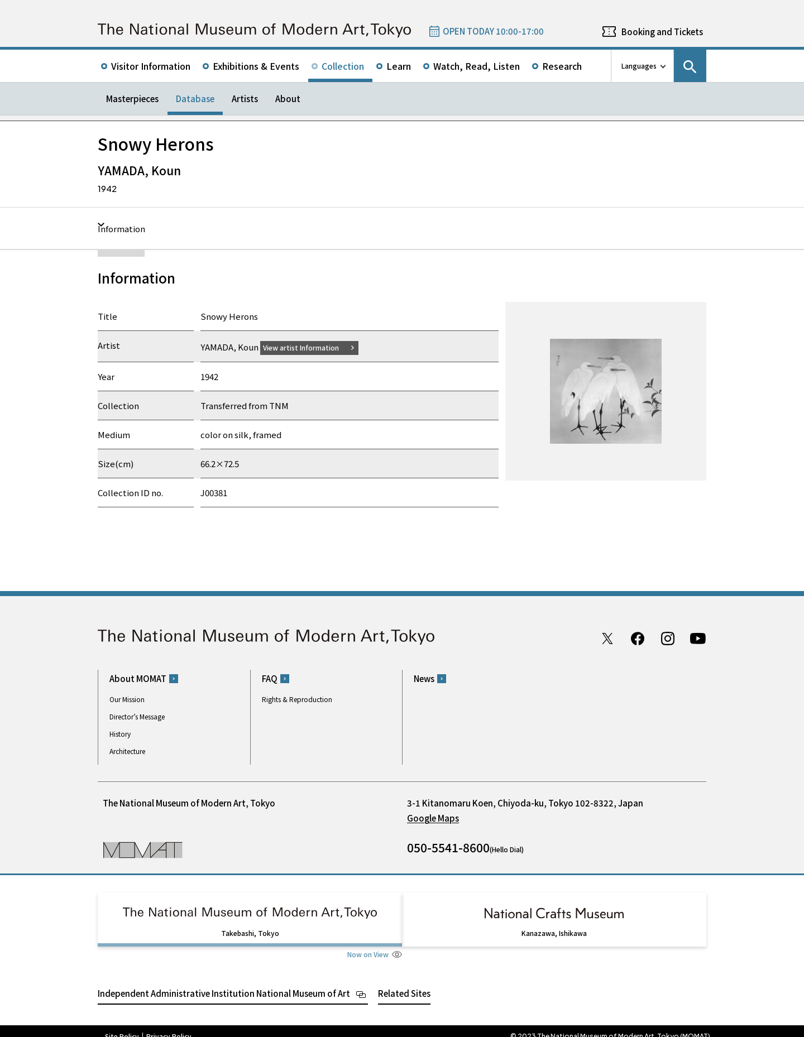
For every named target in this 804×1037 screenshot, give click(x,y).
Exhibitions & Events (256, 66)
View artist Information (308, 347)
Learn (398, 66)
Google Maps (433, 818)
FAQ (269, 678)
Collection (343, 66)
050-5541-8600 (448, 847)
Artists (245, 98)
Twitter (607, 638)
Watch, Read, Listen (476, 66)
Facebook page (637, 638)
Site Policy (122, 1026)
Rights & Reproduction (297, 699)
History (120, 733)
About (287, 98)
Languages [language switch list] (639, 65)
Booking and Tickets (662, 31)
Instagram (667, 638)
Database (195, 98)
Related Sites (404, 982)
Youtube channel (698, 638)
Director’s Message (137, 716)
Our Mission (127, 699)
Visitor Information (150, 66)
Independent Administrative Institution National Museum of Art (224, 982)
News (424, 678)
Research (562, 66)
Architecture (127, 751)
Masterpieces (132, 98)
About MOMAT (137, 678)
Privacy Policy (169, 1026)
